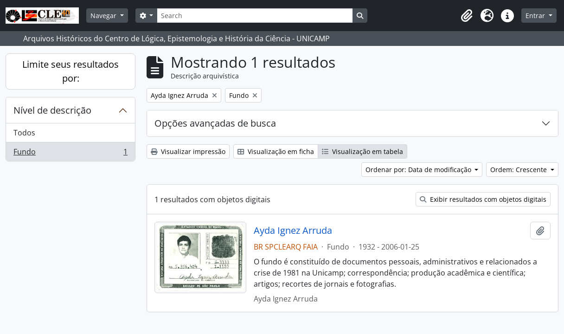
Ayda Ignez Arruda (293, 230)
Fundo (70, 153)
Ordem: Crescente (519, 169)
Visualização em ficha (275, 151)
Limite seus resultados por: (70, 71)
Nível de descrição (52, 110)
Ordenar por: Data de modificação (419, 169)
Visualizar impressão (188, 151)
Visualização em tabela (362, 151)
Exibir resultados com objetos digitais (483, 199)
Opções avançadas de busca (215, 123)
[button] (466, 16)
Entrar (536, 15)
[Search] (254, 15)
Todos (24, 133)
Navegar (104, 15)
